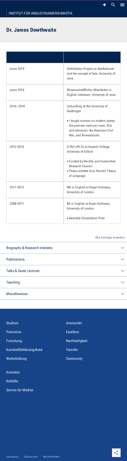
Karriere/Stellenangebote (24, 349)
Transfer (72, 349)
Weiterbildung (16, 358)
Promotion (13, 332)
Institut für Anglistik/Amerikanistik (40, 13)
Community (74, 358)
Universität (74, 323)
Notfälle (12, 381)
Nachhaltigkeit (76, 341)
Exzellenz (72, 332)
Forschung (14, 341)
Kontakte (13, 372)
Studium (12, 323)
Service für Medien (19, 390)
